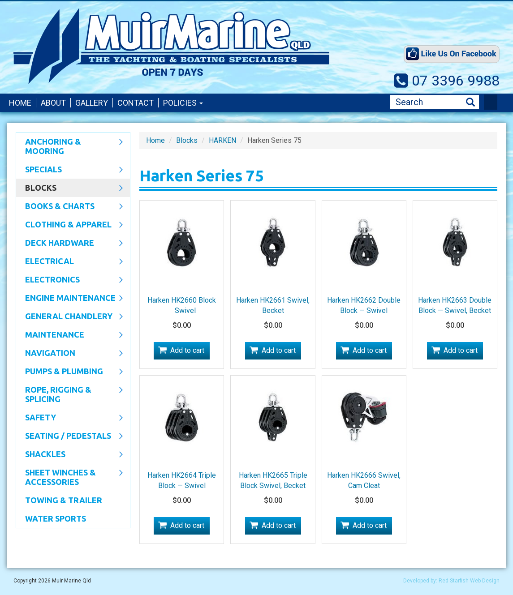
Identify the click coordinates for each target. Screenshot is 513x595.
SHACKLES (69, 454)
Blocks (69, 188)
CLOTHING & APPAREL (69, 225)
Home (20, 102)
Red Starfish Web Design (469, 581)
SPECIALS (69, 170)
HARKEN (222, 140)
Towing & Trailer (63, 500)
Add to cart (187, 350)
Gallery (91, 102)
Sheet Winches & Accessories (69, 477)
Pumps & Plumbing (69, 372)
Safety (69, 418)
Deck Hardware (69, 243)
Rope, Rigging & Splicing (69, 394)
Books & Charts (69, 206)
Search (470, 102)
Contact (135, 102)
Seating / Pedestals (69, 436)
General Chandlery (69, 317)
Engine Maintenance (69, 298)
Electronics (69, 280)
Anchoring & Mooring (69, 146)
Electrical (69, 262)
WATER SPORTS (55, 518)
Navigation (69, 353)
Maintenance (69, 335)
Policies (183, 102)
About (53, 102)
